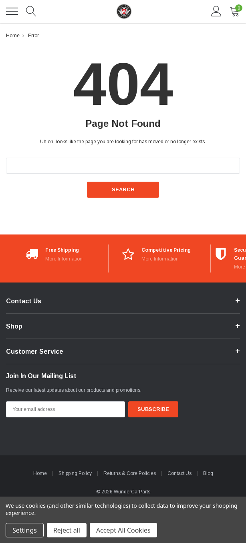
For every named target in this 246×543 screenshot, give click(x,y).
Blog (208, 473)
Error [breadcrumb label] (33, 35)
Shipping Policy (75, 473)
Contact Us (179, 473)
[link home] (123, 11)
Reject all (66, 530)
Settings (24, 530)
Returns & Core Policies (129, 473)
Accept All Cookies (123, 530)
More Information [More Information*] (64, 259)
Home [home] (40, 473)
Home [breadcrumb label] (13, 35)
